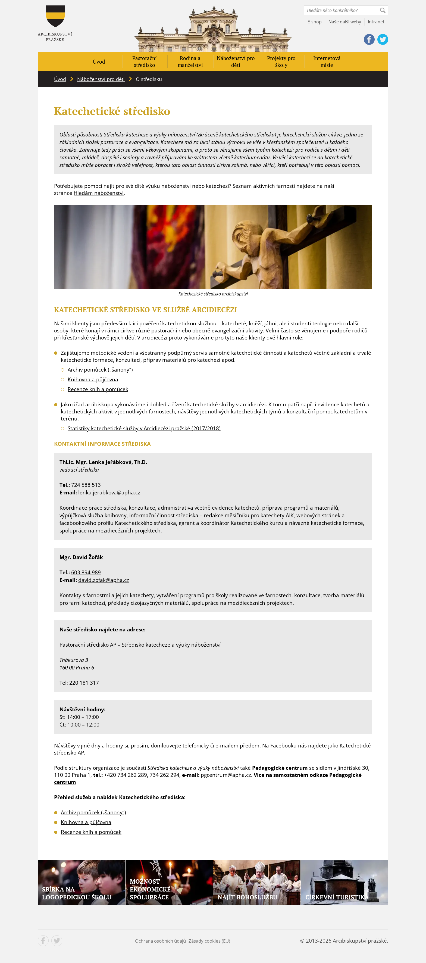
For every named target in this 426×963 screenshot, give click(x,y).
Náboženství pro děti (236, 61)
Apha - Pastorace (55, 23)
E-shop (315, 22)
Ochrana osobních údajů (160, 941)
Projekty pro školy (281, 61)
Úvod (99, 61)
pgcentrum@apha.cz (226, 774)
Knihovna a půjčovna (93, 379)
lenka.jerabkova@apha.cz (109, 492)
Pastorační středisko (144, 61)
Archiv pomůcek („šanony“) (100, 369)
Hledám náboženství (99, 193)
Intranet (376, 22)
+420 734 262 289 (125, 774)
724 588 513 (86, 484)
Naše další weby (344, 22)
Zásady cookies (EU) (209, 941)
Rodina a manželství (190, 61)
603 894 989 (86, 572)
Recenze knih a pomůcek (98, 389)
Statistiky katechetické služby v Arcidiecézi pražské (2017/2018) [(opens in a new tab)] (144, 428)
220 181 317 (84, 682)
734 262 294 (164, 774)
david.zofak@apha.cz (103, 580)
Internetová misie (327, 61)
